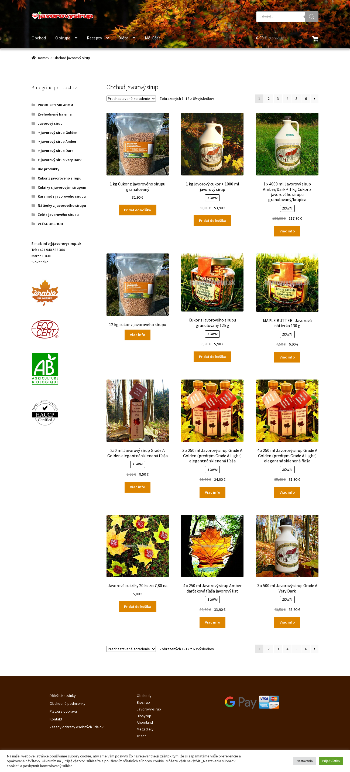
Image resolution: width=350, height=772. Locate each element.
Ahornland (145, 722)
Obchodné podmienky (67, 703)
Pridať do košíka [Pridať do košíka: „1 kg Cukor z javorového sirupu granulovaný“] (137, 210)
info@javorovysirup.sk (62, 243)
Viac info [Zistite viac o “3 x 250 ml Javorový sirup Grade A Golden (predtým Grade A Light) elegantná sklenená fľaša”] (212, 492)
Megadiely (145, 729)
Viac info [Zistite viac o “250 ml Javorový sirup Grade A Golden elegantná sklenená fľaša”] (137, 487)
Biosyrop (144, 715)
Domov (43, 57)
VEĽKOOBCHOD (50, 223)
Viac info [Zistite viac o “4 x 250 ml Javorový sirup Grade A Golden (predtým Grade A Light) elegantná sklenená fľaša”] (287, 492)
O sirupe (62, 37)
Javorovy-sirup (149, 709)
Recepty (94, 37)
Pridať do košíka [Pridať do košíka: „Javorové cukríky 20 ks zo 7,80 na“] (137, 606)
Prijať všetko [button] (331, 761)
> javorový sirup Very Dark (59, 159)
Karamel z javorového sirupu (62, 196)
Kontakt (56, 719)
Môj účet (152, 37)
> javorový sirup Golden (57, 132)
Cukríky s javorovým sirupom (62, 187)
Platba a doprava (63, 711)
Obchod (39, 37)
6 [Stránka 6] (306, 98)
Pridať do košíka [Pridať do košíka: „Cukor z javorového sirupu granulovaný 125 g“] (212, 356)
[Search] (311, 16)
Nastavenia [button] (305, 761)
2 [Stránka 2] (269, 98)
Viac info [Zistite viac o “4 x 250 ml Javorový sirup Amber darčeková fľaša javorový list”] (212, 622)
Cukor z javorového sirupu (59, 178)
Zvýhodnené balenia (55, 114)
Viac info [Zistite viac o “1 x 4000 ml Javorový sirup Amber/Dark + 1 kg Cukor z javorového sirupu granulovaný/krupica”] (287, 231)
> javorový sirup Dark (55, 150)
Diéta (123, 37)
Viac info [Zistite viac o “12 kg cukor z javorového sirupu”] (137, 334)
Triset (141, 735)
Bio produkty (48, 169)
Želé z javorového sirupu (58, 214)
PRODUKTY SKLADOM (55, 105)
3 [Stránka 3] (278, 98)
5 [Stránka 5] (296, 98)
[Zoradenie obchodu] (131, 98)
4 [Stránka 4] (287, 98)
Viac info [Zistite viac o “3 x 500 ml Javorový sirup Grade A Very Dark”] (287, 622)
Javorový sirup (50, 123)
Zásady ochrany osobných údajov (77, 726)
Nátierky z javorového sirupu (62, 205)
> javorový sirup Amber (57, 141)
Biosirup (143, 702)
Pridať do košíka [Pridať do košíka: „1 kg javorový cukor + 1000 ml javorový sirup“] (212, 220)
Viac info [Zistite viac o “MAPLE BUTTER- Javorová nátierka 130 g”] (287, 357)
